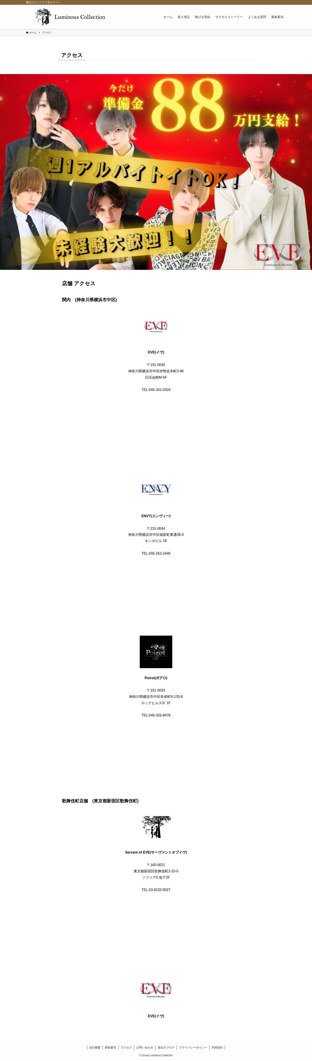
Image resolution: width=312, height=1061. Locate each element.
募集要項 (110, 1047)
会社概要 (95, 1047)
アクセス (126, 1047)
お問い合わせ (144, 1047)
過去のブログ (166, 1047)
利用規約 (217, 1047)
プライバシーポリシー (193, 1047)
